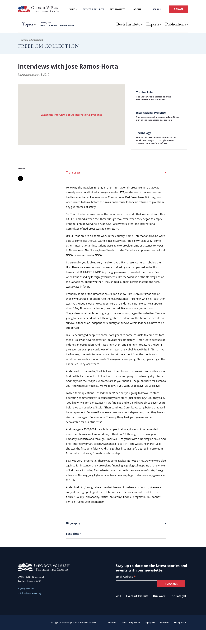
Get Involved (119, 9)
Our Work (159, 596)
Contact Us (164, 622)
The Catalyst (178, 596)
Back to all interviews (30, 39)
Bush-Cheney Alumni (131, 622)
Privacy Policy (180, 622)
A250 (42, 25)
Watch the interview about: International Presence (71, 114)
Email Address (126, 577)
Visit (73, 9)
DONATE (178, 9)
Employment (150, 622)
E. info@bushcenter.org (29, 593)
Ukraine (52, 25)
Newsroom (112, 622)
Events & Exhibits (93, 9)
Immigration (67, 25)
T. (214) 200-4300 (26, 588)
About (138, 9)
